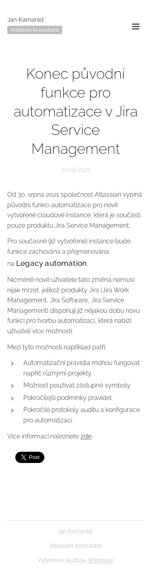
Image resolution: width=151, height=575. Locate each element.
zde (86, 436)
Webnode (101, 560)
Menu (135, 26)
